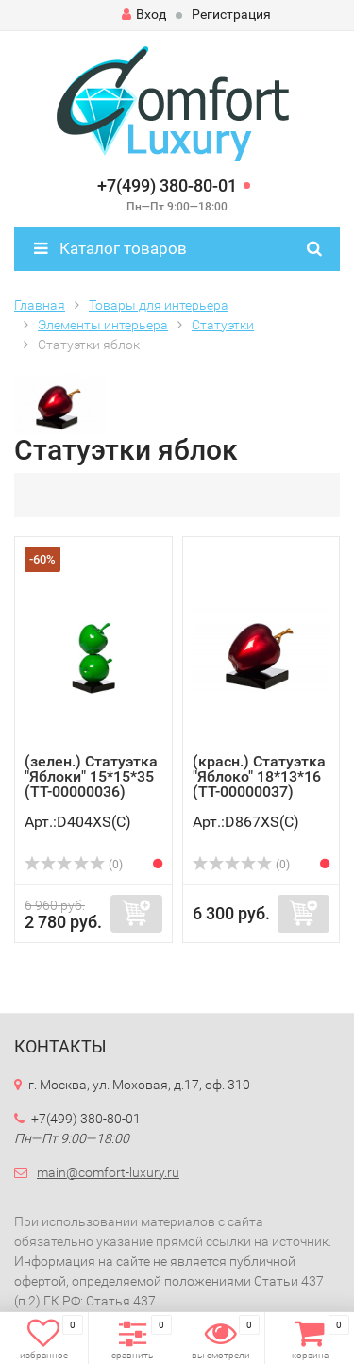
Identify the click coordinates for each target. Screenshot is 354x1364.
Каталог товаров (110, 248)
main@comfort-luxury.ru (108, 1172)
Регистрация (231, 14)
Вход (144, 14)
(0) (74, 864)
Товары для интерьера (158, 304)
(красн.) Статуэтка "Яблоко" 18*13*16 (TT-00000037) (259, 776)
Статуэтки (223, 324)
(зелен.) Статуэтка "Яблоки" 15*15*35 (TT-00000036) (91, 776)
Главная (39, 304)
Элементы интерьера (103, 324)
